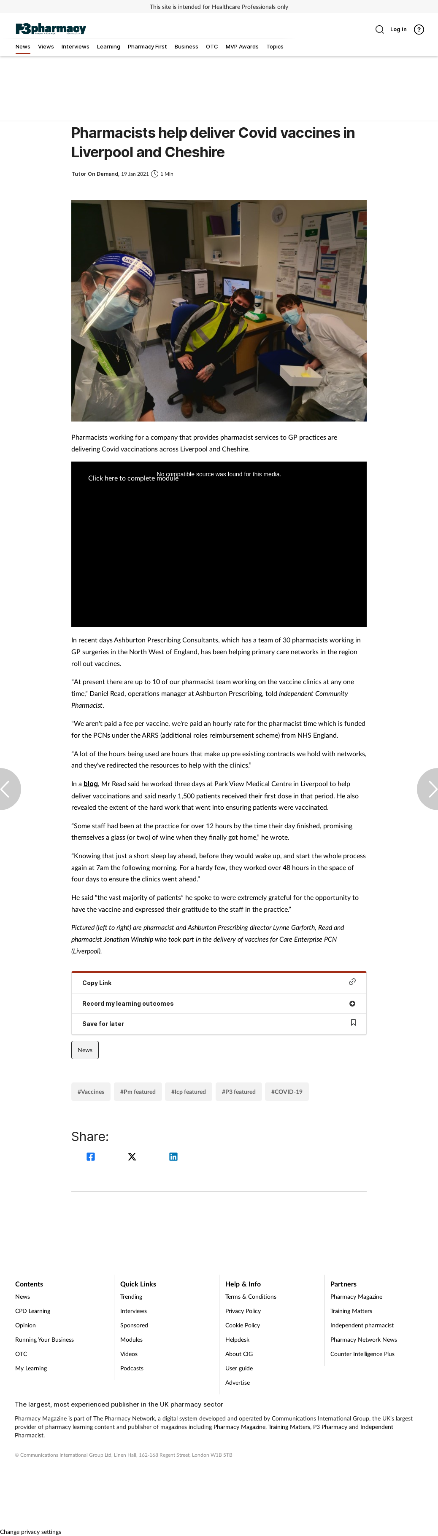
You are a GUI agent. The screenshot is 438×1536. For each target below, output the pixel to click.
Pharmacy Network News (363, 1339)
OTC (21, 1353)
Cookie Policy (242, 1325)
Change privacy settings (30, 1531)
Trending (131, 1296)
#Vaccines (91, 1091)
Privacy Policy (243, 1310)
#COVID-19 (287, 1091)
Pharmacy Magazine (356, 1296)
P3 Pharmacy (330, 1426)
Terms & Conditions (250, 1296)
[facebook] (92, 1157)
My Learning (31, 1368)
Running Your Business (44, 1339)
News (85, 1049)
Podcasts (131, 1368)
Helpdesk (237, 1339)
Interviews (133, 1310)
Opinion (25, 1325)
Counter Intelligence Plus (362, 1353)
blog (91, 783)
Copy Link (219, 982)
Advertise (237, 1382)
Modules (131, 1339)
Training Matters (351, 1310)
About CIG (239, 1353)
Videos (129, 1353)
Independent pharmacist (362, 1325)
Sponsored (134, 1325)
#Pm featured (138, 1091)
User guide (239, 1368)
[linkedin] (173, 1157)
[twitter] (133, 1157)
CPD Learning (32, 1310)
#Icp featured (188, 1091)
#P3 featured (239, 1091)
